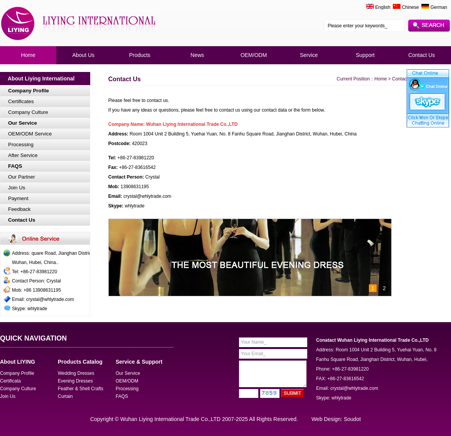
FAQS (15, 166)
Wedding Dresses (76, 373)
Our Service (22, 123)
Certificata (10, 381)
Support (365, 55)
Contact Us (421, 55)
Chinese (406, 7)
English (382, 7)
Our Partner (21, 177)
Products (139, 55)
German (434, 7)
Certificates (21, 101)
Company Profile (28, 91)
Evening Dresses (75, 381)
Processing (21, 144)
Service (309, 55)
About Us (83, 55)
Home (28, 55)
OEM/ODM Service (30, 134)
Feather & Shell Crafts (80, 388)
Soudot (352, 419)
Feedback (19, 209)
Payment (18, 198)
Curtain (65, 396)
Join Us (16, 187)
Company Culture (28, 112)
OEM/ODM (254, 55)
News (197, 55)
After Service (22, 155)
